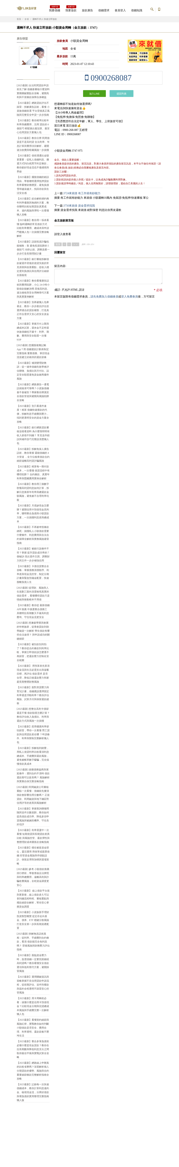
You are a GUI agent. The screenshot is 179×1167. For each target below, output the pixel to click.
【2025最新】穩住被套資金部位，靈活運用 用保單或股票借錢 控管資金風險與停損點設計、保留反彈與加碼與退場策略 (33, 855)
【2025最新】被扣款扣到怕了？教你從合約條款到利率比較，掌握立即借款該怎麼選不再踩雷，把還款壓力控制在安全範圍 (33, 652)
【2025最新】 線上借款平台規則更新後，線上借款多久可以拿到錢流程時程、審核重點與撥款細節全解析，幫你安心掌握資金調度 (33, 898)
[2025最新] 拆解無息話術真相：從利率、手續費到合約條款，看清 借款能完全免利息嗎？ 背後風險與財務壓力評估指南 (33, 941)
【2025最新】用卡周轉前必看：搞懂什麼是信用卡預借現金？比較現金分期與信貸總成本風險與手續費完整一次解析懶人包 (33, 1006)
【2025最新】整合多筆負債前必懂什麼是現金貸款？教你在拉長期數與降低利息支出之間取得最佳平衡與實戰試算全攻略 (33, 1049)
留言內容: (60, 266)
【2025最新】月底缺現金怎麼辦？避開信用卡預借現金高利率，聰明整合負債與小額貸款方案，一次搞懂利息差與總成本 (33, 513)
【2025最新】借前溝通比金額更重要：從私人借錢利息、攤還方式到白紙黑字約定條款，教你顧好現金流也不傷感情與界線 (33, 163)
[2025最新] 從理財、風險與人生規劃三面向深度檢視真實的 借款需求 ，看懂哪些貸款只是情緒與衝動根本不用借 (33, 593)
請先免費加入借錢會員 (104, 296)
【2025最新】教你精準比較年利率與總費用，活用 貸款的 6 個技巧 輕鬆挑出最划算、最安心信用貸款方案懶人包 (33, 126)
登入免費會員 (129, 296)
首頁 (19, 19)
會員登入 (120, 10)
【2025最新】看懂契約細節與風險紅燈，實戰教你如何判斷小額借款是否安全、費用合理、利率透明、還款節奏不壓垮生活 (33, 1027)
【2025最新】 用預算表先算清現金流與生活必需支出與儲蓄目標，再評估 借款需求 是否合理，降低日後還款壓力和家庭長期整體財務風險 (33, 673)
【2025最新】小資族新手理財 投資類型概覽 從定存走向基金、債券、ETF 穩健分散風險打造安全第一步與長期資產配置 (33, 920)
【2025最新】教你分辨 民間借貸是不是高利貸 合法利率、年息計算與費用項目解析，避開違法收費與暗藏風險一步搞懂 (33, 144)
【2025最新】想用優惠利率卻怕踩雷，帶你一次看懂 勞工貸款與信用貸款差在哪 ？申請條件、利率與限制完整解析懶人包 (33, 734)
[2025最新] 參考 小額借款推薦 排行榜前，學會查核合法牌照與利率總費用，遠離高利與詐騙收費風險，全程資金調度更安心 (33, 877)
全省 (26, 19)
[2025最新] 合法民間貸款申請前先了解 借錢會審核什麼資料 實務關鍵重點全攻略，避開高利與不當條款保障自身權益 (33, 91)
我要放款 (71, 9)
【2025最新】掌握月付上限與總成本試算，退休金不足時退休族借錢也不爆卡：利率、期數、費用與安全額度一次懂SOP (33, 331)
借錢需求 (103, 10)
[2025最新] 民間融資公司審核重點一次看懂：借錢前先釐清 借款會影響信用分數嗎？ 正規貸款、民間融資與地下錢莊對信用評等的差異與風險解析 (33, 795)
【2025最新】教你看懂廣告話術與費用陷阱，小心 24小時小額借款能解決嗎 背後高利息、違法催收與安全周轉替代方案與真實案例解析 (33, 288)
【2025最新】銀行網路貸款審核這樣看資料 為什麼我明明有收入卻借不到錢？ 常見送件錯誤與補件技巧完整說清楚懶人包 (33, 435)
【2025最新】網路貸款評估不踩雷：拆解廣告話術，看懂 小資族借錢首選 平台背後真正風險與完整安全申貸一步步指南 (33, 109)
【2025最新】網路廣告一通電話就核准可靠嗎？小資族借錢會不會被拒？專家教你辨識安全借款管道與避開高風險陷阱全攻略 (33, 392)
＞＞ (75, 244)
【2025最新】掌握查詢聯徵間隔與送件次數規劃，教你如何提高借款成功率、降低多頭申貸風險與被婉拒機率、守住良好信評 (33, 816)
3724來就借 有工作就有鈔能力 (81, 193)
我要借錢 (54, 9)
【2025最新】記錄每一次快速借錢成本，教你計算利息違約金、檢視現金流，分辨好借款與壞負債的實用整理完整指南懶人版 (33, 1092)
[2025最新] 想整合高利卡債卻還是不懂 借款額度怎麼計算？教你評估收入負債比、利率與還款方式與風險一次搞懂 (33, 715)
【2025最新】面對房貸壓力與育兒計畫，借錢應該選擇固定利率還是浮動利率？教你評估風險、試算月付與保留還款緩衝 (33, 695)
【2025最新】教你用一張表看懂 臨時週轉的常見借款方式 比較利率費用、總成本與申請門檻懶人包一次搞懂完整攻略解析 (33, 228)
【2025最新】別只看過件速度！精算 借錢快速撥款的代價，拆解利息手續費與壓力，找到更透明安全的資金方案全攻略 (33, 414)
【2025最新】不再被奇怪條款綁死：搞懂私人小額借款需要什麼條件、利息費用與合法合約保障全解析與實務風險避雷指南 (33, 535)
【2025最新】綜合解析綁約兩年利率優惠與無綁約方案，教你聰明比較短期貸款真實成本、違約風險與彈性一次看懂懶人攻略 (33, 206)
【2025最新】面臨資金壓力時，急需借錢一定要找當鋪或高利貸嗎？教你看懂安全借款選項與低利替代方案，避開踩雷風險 (33, 963)
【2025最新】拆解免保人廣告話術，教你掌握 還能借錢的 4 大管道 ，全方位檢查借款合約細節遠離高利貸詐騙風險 (33, 455)
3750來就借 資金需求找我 (79, 205)
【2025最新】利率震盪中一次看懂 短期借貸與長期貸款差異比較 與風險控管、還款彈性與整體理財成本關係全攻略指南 (33, 836)
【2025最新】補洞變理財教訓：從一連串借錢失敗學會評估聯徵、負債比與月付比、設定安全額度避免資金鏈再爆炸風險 (33, 371)
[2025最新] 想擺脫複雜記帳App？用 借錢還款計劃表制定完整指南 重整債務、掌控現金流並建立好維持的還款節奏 (33, 351)
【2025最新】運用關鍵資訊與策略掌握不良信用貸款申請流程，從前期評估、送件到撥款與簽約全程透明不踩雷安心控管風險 (33, 984)
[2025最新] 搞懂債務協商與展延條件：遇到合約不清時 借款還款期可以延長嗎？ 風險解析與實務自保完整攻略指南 (33, 775)
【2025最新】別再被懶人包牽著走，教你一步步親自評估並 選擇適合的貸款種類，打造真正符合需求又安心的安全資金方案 (33, 310)
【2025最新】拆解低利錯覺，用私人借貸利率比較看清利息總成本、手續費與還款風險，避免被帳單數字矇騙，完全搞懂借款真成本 (33, 756)
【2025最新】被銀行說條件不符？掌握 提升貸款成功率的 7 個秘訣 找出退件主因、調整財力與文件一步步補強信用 (33, 554)
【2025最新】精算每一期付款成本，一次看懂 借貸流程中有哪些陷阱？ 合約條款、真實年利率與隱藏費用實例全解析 (33, 472)
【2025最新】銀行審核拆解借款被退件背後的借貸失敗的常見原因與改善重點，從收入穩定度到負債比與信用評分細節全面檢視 (33, 267)
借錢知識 (136, 10)
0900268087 (108, 77)
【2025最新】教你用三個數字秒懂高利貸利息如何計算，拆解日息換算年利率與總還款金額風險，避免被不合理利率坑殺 (33, 492)
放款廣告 (87, 10)
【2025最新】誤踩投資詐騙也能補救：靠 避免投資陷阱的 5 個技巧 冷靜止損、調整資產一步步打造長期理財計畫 (33, 247)
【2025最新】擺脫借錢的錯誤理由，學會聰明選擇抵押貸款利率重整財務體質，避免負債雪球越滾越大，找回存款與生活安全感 (33, 185)
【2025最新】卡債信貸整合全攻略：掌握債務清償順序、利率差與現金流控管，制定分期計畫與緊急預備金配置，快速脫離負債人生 (33, 574)
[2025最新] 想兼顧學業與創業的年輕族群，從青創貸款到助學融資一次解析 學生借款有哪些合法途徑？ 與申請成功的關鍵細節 (33, 630)
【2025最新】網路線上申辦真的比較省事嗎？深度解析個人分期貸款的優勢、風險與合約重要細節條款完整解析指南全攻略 (33, 1071)
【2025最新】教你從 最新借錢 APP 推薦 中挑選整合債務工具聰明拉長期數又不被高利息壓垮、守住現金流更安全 (33, 611)
